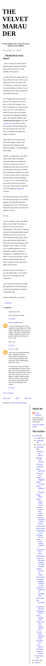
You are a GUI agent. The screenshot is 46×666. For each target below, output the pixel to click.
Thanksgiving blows (40, 612)
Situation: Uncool (39, 652)
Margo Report (39, 496)
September (40, 440)
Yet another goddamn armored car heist (40, 582)
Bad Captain (40, 598)
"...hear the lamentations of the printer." (40, 520)
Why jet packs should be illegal (40, 635)
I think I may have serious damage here (40, 626)
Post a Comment (8, 393)
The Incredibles (40, 602)
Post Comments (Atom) (19, 403)
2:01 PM (11, 345)
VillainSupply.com (40, 532)
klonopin (19, 188)
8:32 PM (11, 388)
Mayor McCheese (40, 470)
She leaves (39, 464)
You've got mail (39, 474)
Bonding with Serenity (39, 460)
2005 (36, 660)
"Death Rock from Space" (40, 552)
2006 (36, 663)
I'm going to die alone (40, 608)
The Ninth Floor (39, 641)
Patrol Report (40, 528)
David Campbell (14, 322)
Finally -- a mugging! (40, 479)
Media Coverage (40, 483)
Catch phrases (39, 646)
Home (17, 398)
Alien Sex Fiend (10, 123)
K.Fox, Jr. (12, 349)
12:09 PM (12, 319)
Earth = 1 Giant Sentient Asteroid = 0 (40, 543)
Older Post (27, 398)
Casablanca (40, 466)
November (40, 447)
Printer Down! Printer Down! (39, 502)
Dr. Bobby (39, 649)
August (39, 438)
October (39, 445)
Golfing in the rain (39, 536)
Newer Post (6, 398)
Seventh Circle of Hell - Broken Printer (40, 511)
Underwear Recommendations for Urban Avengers (40, 562)
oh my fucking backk (39, 617)
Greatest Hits (40, 526)
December (40, 656)
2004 (36, 436)
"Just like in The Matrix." (40, 453)
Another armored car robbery (39, 572)
